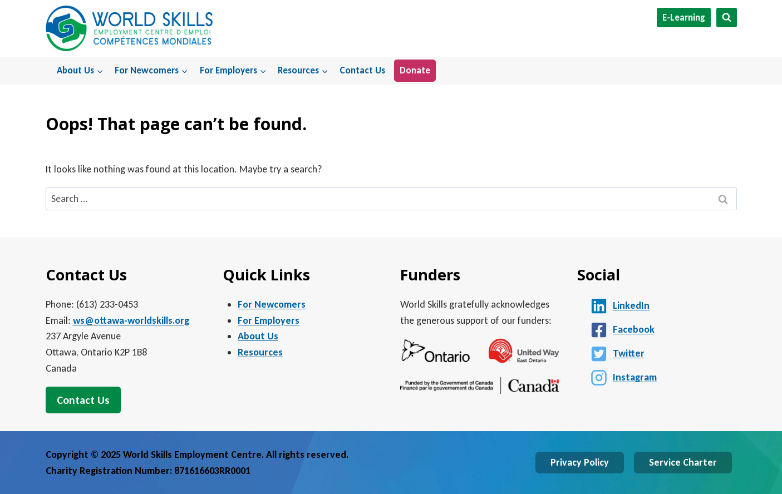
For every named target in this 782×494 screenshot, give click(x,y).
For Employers (268, 320)
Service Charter (683, 462)
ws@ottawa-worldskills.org (131, 320)
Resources (260, 352)
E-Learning (683, 17)
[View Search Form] (726, 17)
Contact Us (362, 70)
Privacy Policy (579, 462)
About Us (258, 336)
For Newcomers (272, 304)
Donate (415, 70)
